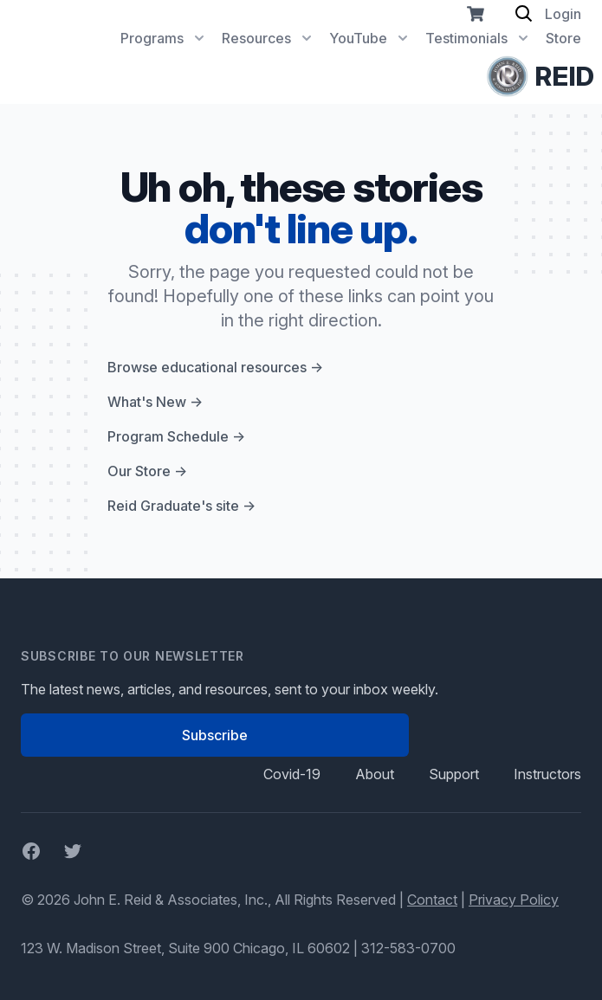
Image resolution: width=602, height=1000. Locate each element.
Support (454, 774)
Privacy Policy (514, 899)
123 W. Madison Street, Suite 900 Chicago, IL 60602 (185, 948)
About (374, 774)
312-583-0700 (408, 948)
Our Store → (147, 471)
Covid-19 (291, 774)
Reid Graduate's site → (181, 505)
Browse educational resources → (215, 367)
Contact (432, 899)
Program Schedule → (176, 436)
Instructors (547, 774)
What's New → (155, 401)
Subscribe (215, 735)
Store (563, 38)
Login (563, 14)
